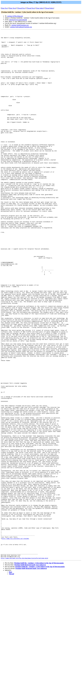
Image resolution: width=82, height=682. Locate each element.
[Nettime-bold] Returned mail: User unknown (30, 670)
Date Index (39, 8)
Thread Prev (21, 8)
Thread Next (31, 8)
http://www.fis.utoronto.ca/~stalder (15, 640)
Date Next (12, 8)
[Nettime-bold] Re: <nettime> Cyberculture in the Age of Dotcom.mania (39, 668)
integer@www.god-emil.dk (18, 20)
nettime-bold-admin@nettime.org (21, 27)
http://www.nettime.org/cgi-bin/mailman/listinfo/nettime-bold (24, 664)
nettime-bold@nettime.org (20, 25)
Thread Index (49, 8)
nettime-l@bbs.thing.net (15, 16)
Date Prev (4, 8)
